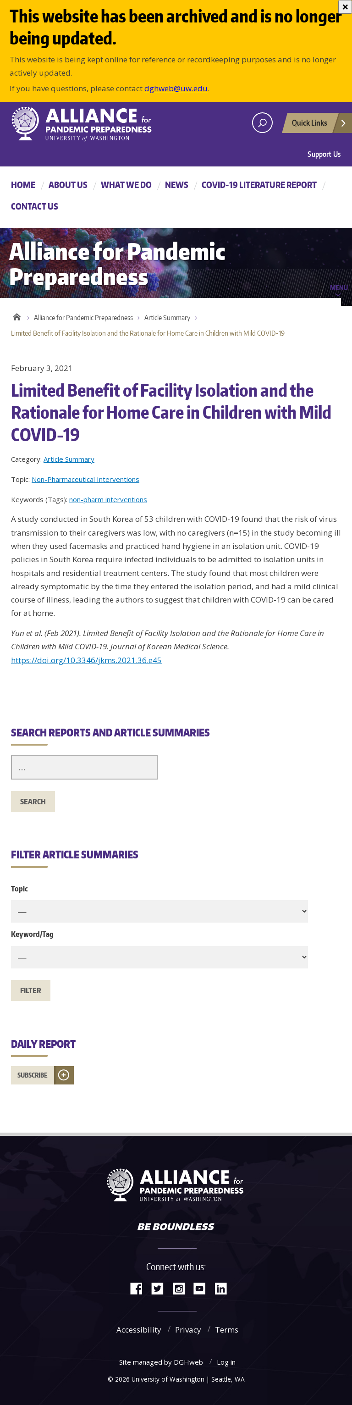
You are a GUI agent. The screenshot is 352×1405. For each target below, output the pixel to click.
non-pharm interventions (108, 499)
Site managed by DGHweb (161, 1361)
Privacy (188, 1329)
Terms (226, 1329)
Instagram (182, 1288)
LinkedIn (224, 1288)
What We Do (126, 184)
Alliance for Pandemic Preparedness (83, 317)
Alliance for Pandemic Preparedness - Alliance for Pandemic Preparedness (86, 123)
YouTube (203, 1288)
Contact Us (34, 206)
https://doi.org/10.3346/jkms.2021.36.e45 (86, 660)
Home (23, 184)
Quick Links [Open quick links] (319, 125)
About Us (68, 184)
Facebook (139, 1288)
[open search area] (262, 122)
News (176, 184)
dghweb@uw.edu (176, 88)
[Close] (345, 7)
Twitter (160, 1288)
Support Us (324, 154)
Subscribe (32, 1075)
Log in (226, 1361)
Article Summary (167, 317)
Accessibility (138, 1329)
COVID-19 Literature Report (259, 184)
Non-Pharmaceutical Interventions (85, 479)
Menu (339, 287)
